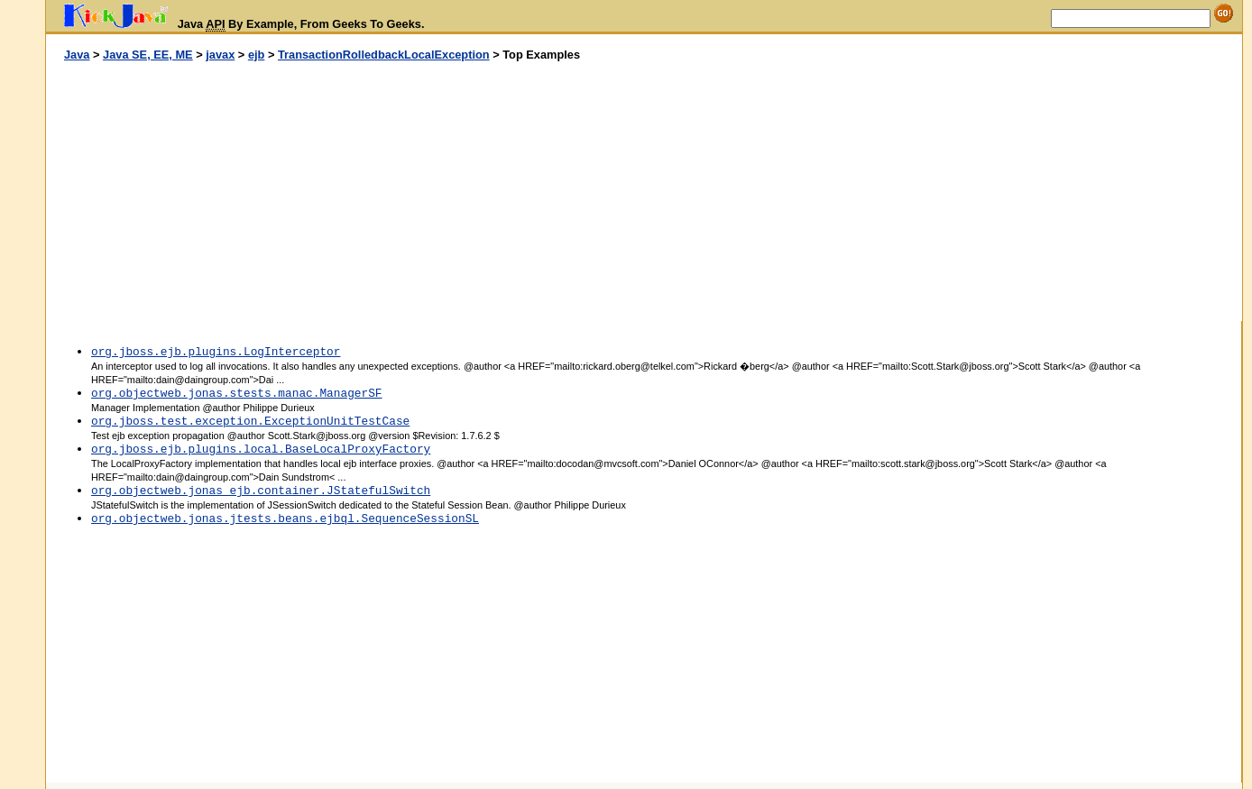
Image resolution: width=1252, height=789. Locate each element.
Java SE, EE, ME (148, 54)
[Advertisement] (345, 192)
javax (220, 54)
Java (76, 54)
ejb (256, 54)
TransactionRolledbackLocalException (384, 54)
